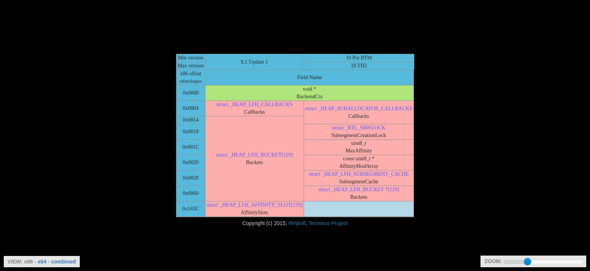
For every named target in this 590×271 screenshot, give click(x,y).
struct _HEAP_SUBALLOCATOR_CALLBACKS (359, 108)
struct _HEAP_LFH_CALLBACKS (254, 104)
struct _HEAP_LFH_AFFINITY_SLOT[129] (255, 205)
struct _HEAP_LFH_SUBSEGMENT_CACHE (359, 174)
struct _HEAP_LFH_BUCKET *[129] (358, 189)
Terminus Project (328, 223)
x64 (42, 262)
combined (63, 262)
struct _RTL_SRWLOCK (358, 128)
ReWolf (297, 223)
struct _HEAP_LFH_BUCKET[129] (254, 155)
